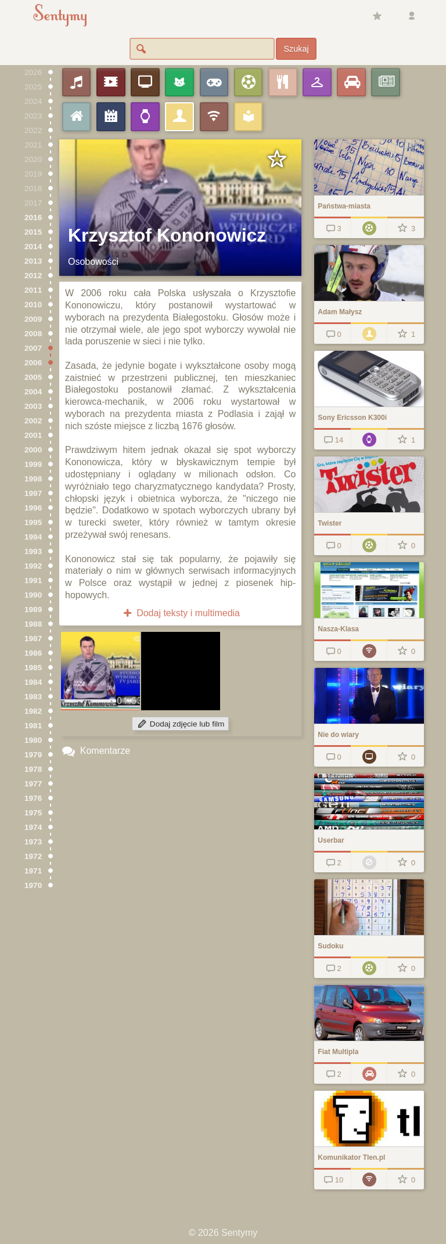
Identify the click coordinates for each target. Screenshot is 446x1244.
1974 (33, 827)
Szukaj (295, 48)
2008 (33, 333)
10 (332, 1179)
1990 (33, 595)
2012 (33, 275)
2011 (33, 290)
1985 (33, 667)
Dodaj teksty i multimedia (180, 613)
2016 (33, 217)
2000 (33, 449)
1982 (33, 711)
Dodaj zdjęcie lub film (180, 724)
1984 (33, 682)
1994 (33, 537)
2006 (33, 362)
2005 (33, 377)
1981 (33, 725)
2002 (33, 420)
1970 (33, 885)
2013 (33, 261)
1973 (33, 841)
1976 (33, 798)
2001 (33, 435)
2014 (33, 246)
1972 (33, 856)
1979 (33, 754)
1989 (33, 609)
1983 (33, 696)
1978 (33, 769)
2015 (33, 232)
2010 (33, 304)
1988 (33, 624)
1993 (33, 551)
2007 (33, 348)
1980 (33, 740)
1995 (33, 522)
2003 (33, 406)
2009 (33, 319)
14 (332, 439)
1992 (33, 566)
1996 (33, 508)
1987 (33, 638)
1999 (33, 464)
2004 (33, 391)
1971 (33, 871)
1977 (33, 783)
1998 (33, 478)
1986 (33, 653)
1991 (33, 580)
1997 (33, 493)
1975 (33, 812)
